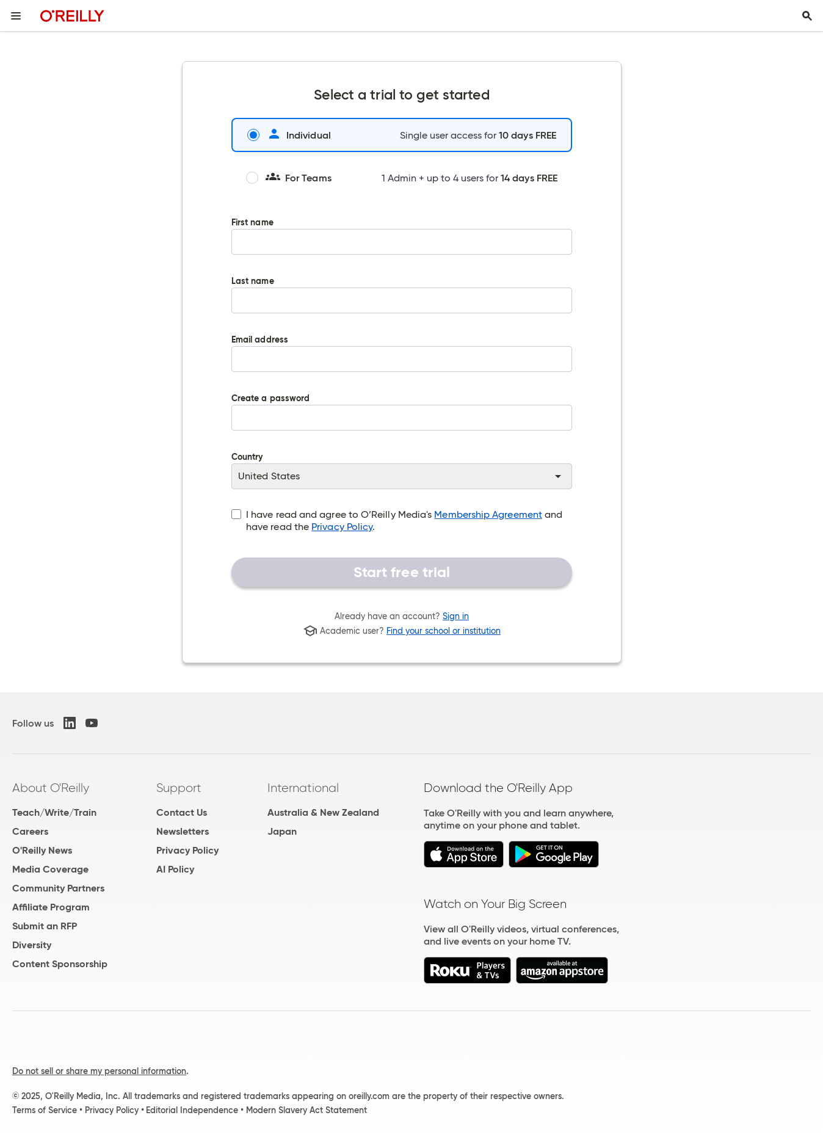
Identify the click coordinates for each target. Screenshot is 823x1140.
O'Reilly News (42, 850)
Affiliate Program (51, 907)
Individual (289, 134)
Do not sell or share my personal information (99, 1071)
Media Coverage (50, 869)
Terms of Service (44, 1110)
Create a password (401, 421)
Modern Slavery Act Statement (306, 1110)
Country (401, 470)
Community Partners (58, 888)
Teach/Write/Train (54, 812)
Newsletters (182, 831)
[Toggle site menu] (16, 16)
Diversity (31, 945)
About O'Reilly (50, 787)
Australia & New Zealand (323, 812)
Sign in (456, 616)
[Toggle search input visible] (807, 16)
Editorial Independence (192, 1110)
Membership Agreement (488, 514)
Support (178, 787)
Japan (282, 831)
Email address (401, 362)
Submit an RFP (44, 926)
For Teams (289, 177)
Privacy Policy (341, 526)
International (303, 787)
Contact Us (181, 812)
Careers (30, 831)
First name (401, 245)
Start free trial (402, 572)
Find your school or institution (443, 631)
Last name (401, 303)
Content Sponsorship (59, 963)
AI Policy (175, 869)
